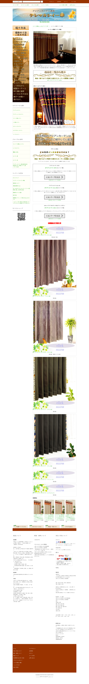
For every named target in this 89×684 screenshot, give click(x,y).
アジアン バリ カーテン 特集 (19, 180)
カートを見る (32, 655)
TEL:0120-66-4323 (44, 22)
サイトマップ (15, 177)
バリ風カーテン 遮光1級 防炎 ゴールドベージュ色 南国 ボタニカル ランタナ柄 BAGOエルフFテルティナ (38, 510)
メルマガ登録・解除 (62, 4)
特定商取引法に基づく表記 (18, 657)
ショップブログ (16, 664)
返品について (16, 655)
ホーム (14, 648)
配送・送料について (17, 653)
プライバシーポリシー (17, 660)
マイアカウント (32, 648)
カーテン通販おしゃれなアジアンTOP (40, 26)
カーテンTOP (15, 4)
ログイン (65, 1)
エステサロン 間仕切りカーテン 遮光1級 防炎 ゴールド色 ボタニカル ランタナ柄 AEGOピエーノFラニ (60, 510)
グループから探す (34, 4)
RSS (14, 667)
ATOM (17, 667)
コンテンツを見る (44, 4)
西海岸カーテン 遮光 (17, 192)
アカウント (51, 1)
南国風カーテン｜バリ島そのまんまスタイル (21, 198)
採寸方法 (15, 195)
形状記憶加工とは (16, 185)
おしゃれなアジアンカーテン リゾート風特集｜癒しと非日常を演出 (21, 189)
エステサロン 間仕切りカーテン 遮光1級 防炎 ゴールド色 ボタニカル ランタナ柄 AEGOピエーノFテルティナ (49, 510)
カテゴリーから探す (24, 4)
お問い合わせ (71, 4)
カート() (73, 1)
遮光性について (16, 183)
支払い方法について (17, 650)
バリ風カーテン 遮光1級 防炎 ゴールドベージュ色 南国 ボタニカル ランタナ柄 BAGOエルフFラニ (70, 510)
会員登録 (58, 1)
